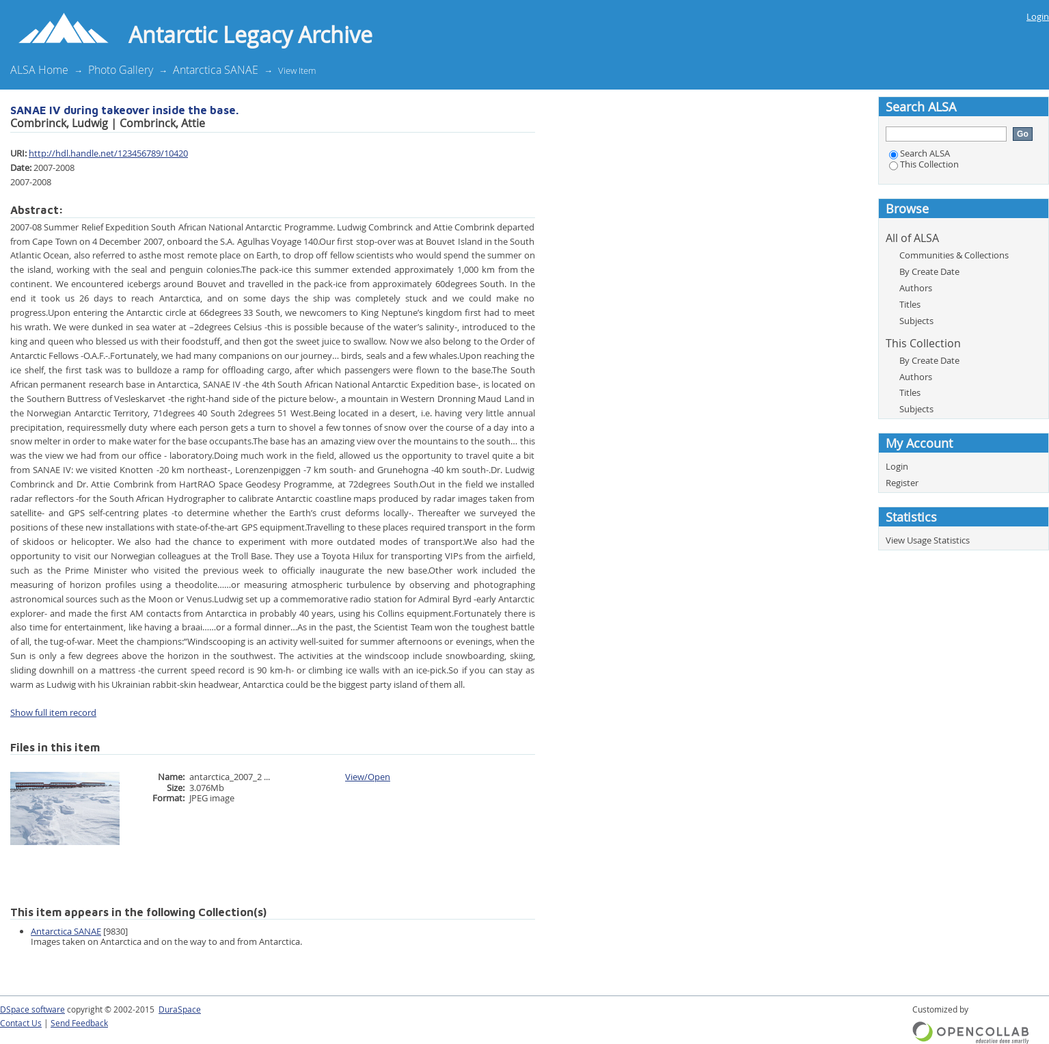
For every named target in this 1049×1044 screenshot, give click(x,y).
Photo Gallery (120, 69)
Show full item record (53, 712)
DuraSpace (180, 1009)
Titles (910, 304)
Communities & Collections (954, 255)
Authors (915, 288)
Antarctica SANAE (215, 69)
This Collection (924, 164)
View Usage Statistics (928, 540)
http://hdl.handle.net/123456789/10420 (108, 153)
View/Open (367, 777)
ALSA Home (39, 69)
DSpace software (32, 1009)
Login (1037, 16)
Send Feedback (79, 1023)
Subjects (916, 320)
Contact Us (21, 1023)
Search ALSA (919, 153)
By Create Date (929, 271)
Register (902, 483)
